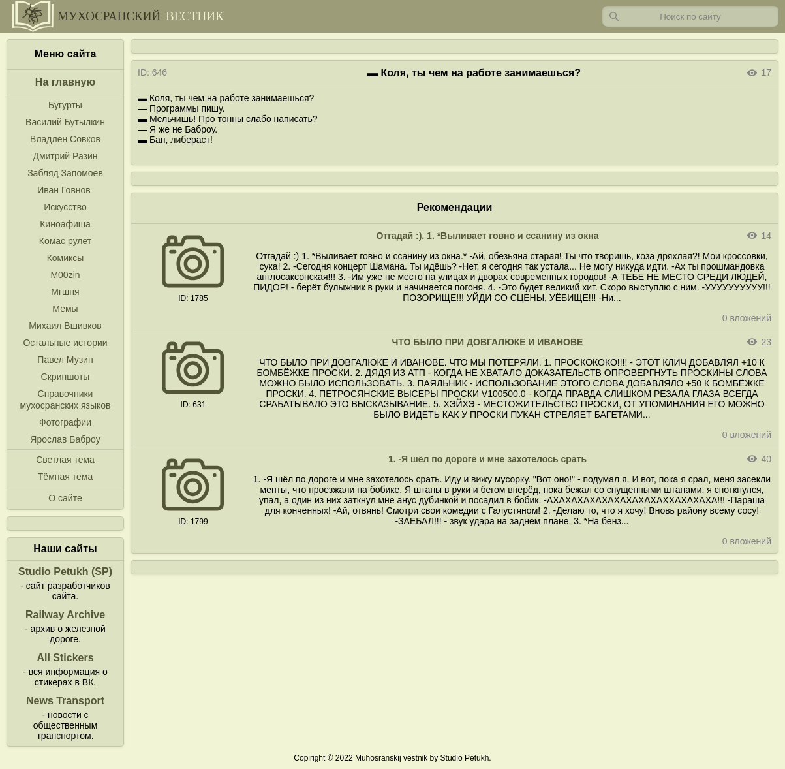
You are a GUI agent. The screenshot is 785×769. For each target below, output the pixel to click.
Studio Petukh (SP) (65, 571)
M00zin (65, 275)
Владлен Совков (65, 139)
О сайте (65, 498)
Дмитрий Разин (65, 156)
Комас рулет (65, 241)
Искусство (65, 207)
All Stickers (65, 657)
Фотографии (65, 422)
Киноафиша (65, 224)
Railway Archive (65, 614)
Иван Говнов (64, 190)
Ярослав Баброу (65, 439)
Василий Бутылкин (65, 122)
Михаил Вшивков (65, 326)
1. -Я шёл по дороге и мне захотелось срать (487, 459)
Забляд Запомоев (65, 173)
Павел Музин (65, 359)
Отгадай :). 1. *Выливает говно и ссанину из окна (487, 235)
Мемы (65, 309)
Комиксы (65, 258)
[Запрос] (690, 16)
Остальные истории (65, 342)
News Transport (65, 700)
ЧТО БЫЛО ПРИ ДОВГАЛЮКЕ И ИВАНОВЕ (487, 342)
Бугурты (65, 105)
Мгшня (65, 292)
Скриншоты (65, 376)
